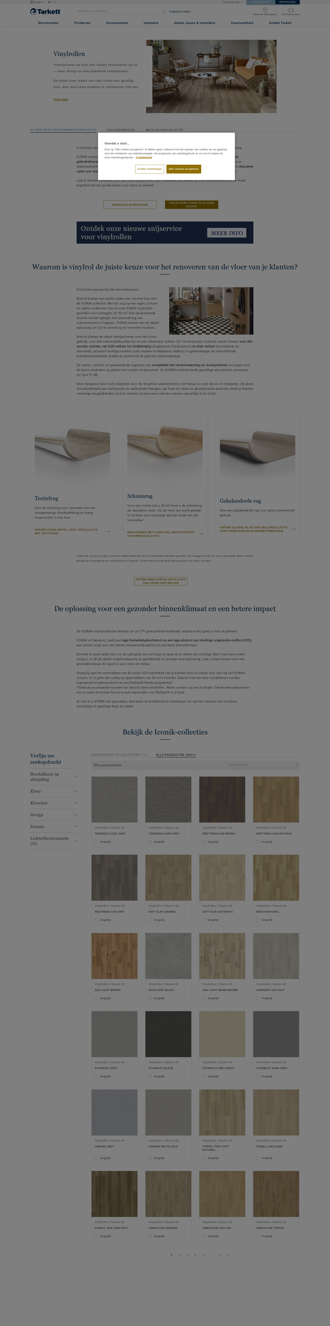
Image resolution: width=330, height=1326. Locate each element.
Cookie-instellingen (149, 169)
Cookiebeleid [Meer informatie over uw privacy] (144, 157)
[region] (166, 156)
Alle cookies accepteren (184, 169)
